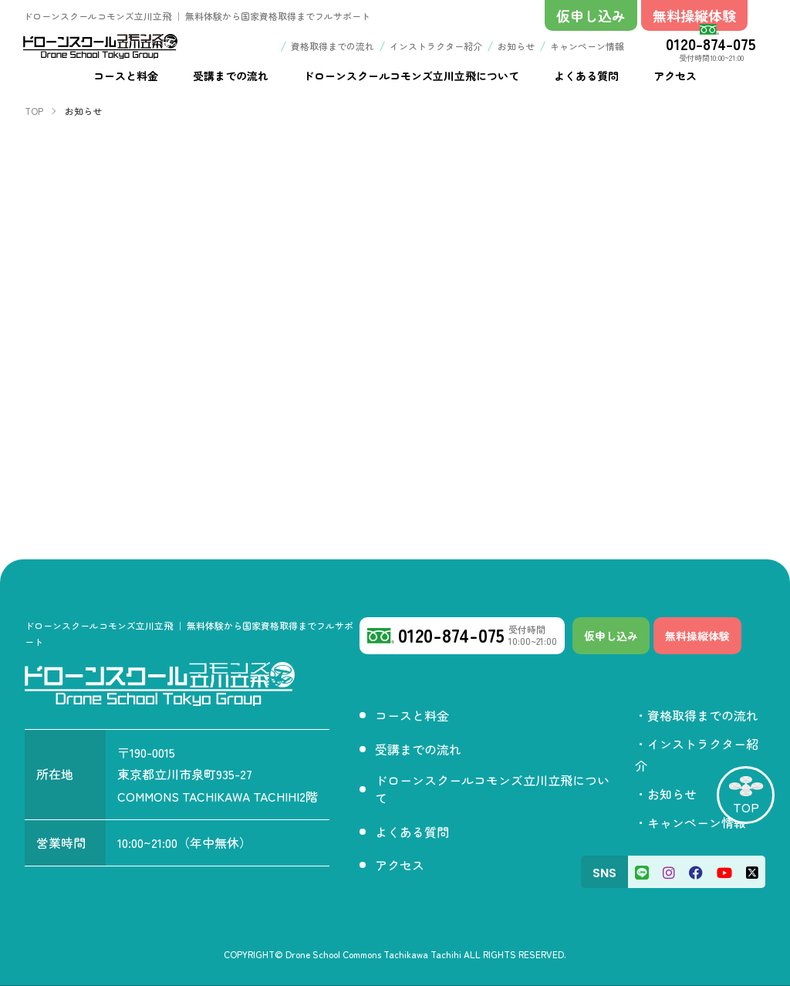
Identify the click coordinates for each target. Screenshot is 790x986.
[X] (752, 872)
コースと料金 (412, 715)
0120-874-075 (711, 43)
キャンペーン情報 (587, 45)
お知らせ (516, 45)
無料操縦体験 (697, 635)
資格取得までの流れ (332, 45)
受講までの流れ (418, 749)
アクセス (399, 864)
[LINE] (642, 872)
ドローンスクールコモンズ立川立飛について (492, 789)
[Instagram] (669, 872)
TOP (746, 807)
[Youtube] (724, 872)
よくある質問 (412, 831)
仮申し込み (611, 635)
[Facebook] (696, 872)
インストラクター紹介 (436, 45)
